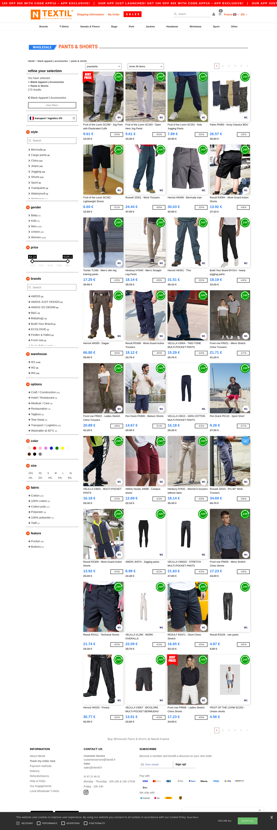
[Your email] (156, 758)
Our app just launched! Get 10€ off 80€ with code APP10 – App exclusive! (187, 3)
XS (40, 467)
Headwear (172, 26)
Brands (43, 26)
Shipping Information (90, 14)
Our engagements (40, 780)
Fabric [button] (35, 481)
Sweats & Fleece (90, 26)
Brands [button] (36, 273)
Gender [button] (36, 201)
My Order (114, 14)
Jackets (150, 26)
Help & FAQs (37, 775)
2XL (30, 472)
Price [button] (34, 241)
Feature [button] (36, 527)
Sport (216, 26)
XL (70, 467)
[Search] (191, 14)
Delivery (35, 765)
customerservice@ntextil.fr (99, 754)
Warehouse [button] (39, 348)
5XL (60, 472)
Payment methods (41, 760)
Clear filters (52, 99)
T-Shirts (64, 26)
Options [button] (36, 378)
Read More (193, 817)
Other (234, 26)
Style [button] (34, 126)
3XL (40, 472)
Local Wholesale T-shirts (44, 785)
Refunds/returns (39, 770)
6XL (70, 472)
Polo (131, 26)
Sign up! (180, 758)
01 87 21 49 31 (93, 770)
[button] (214, 14)
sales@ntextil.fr (93, 761)
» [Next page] (247, 60)
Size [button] (34, 459)
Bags (114, 26)
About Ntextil (37, 750)
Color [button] (34, 435)
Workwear (196, 26)
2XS (30, 467)
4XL (50, 472)
